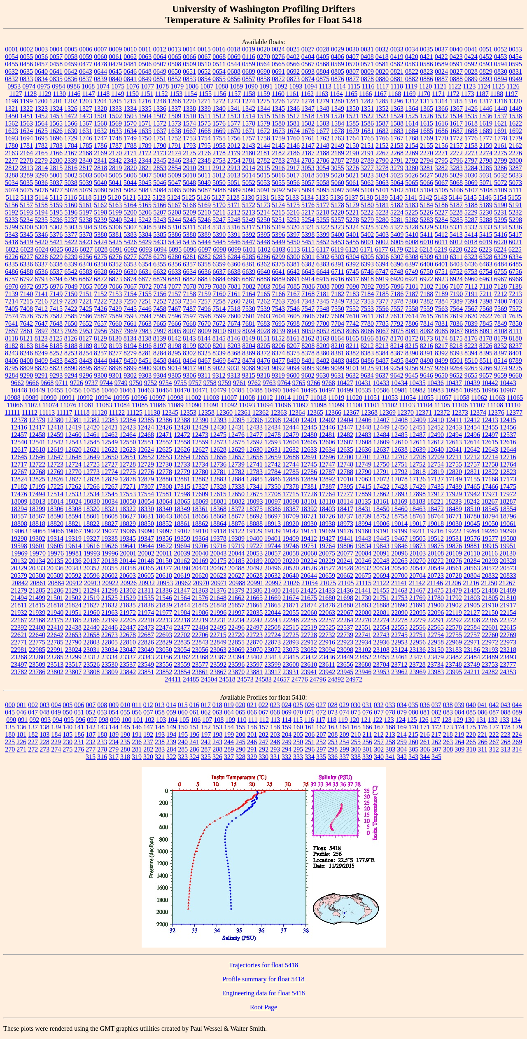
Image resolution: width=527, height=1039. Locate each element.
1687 (456, 130)
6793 (41, 279)
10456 (73, 390)
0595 (515, 64)
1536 (485, 115)
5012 (219, 175)
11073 (32, 405)
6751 (441, 271)
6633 (174, 271)
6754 (485, 271)
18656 (200, 516)
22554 (381, 627)
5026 (411, 175)
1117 (382, 86)
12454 (472, 427)
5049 (204, 182)
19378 (218, 538)
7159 (204, 293)
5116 (70, 197)
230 (67, 741)
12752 (417, 464)
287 (206, 749)
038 (448, 704)
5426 (130, 241)
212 (379, 734)
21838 (146, 605)
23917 (272, 671)
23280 (37, 657)
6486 (11, 271)
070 (298, 712)
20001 (128, 553)
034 (402, 704)
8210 (337, 345)
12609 (381, 442)
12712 (472, 456)
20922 (110, 582)
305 (413, 749)
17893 (399, 493)
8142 (174, 338)
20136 (73, 560)
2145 (278, 145)
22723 (254, 634)
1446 (485, 108)
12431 (236, 427)
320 (148, 756)
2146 (293, 145)
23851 (146, 671)
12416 (19, 427)
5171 (233, 204)
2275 (500, 152)
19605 (55, 545)
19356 (164, 538)
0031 (367, 49)
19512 (435, 538)
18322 (127, 508)
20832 (490, 575)
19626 (109, 545)
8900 (145, 367)
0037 (441, 49)
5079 (86, 190)
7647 (41, 323)
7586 (85, 316)
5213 (248, 212)
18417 (345, 508)
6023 (26, 249)
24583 (263, 679)
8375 (293, 353)
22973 (508, 642)
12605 (309, 442)
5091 (263, 190)
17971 (490, 493)
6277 (130, 256)
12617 (19, 449)
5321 (308, 227)
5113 (26, 197)
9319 (278, 375)
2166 (56, 152)
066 (252, 712)
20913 (92, 582)
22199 (109, 619)
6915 (322, 279)
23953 (381, 671)
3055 (337, 167)
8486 (367, 360)
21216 (471, 582)
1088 (221, 86)
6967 (500, 279)
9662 (17, 382)
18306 (55, 508)
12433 (254, 427)
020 (240, 704)
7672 (219, 323)
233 (102, 741)
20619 (182, 575)
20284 (472, 560)
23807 (73, 671)
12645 (19, 456)
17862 (381, 493)
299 (344, 749)
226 (21, 741)
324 (194, 756)
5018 (308, 175)
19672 (164, 545)
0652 (204, 71)
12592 (254, 442)
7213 (515, 293)
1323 (41, 108)
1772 (456, 138)
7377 (382, 301)
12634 (327, 449)
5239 (100, 219)
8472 (233, 360)
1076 (132, 86)
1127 (15, 93)
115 (298, 719)
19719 (236, 545)
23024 (73, 649)
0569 (337, 64)
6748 (396, 271)
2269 (411, 152)
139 (56, 727)
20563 (472, 568)
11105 (442, 405)
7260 (233, 301)
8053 (338, 330)
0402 (293, 56)
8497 (411, 360)
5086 (189, 190)
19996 (110, 553)
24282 (490, 671)
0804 (322, 71)
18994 (363, 523)
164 (344, 727)
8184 (41, 345)
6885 (233, 279)
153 (217, 727)
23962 (399, 671)
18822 (91, 523)
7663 (145, 323)
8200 (204, 345)
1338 (189, 108)
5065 (411, 182)
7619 (456, 316)
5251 (278, 219)
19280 (489, 531)
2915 (263, 167)
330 (263, 756)
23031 (91, 649)
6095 (175, 249)
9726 (76, 382)
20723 (435, 575)
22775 (37, 642)
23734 (435, 664)
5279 (367, 219)
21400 (272, 590)
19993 (92, 553)
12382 (91, 419)
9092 (278, 367)
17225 (55, 486)
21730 (363, 597)
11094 (265, 405)
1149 (117, 93)
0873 (293, 78)
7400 (500, 301)
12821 (472, 471)
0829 (485, 71)
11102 (389, 405)
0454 (515, 56)
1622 (515, 123)
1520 (337, 115)
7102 (427, 286)
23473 (417, 657)
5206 (145, 212)
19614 (73, 545)
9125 (367, 367)
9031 (233, 367)
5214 (263, 212)
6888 (263, 279)
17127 (435, 479)
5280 (382, 219)
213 (390, 734)
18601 (91, 516)
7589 (115, 316)
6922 (426, 279)
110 (241, 719)
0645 (115, 71)
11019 (336, 397)
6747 (382, 271)
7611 (367, 316)
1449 (515, 108)
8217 (441, 345)
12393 (218, 419)
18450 (381, 508)
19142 (290, 531)
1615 (426, 123)
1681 (367, 130)
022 (263, 704)
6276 (115, 256)
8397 (500, 353)
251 (310, 741)
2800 (515, 160)
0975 (43, 86)
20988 (237, 582)
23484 (472, 657)
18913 (272, 523)
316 (102, 756)
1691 (500, 130)
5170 (219, 204)
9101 (352, 367)
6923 (441, 279)
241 (194, 741)
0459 (70, 64)
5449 (278, 241)
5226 (426, 212)
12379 (37, 419)
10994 (103, 397)
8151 (263, 338)
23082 (309, 649)
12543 (73, 442)
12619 (55, 449)
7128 (500, 286)
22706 (200, 634)
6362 (263, 264)
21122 (381, 582)
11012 (265, 397)
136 (21, 727)
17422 (381, 486)
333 (298, 756)
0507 (159, 64)
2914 (248, 167)
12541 (37, 442)
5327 (396, 227)
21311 (146, 590)
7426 (100, 308)
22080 (363, 612)
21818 (55, 605)
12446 (327, 427)
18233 (453, 501)
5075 (26, 190)
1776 (471, 138)
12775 (127, 471)
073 (333, 712)
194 (171, 734)
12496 (472, 434)
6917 (352, 279)
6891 (293, 279)
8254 (85, 353)
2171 (130, 152)
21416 (290, 590)
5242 (145, 219)
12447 (345, 427)
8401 (515, 353)
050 (67, 712)
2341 (100, 160)
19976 (55, 553)
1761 (308, 138)
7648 (56, 323)
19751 (309, 545)
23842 (127, 671)
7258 (219, 301)
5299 (11, 227)
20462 (218, 568)
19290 (507, 531)
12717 (19, 464)
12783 (254, 471)
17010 (345, 479)
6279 (159, 256)
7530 (248, 308)
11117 (64, 412)
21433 (327, 590)
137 (33, 727)
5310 (174, 227)
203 (275, 734)
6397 (411, 264)
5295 (500, 219)
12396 (254, 419)
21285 (37, 590)
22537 (345, 627)
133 (504, 719)
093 (46, 719)
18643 (164, 516)
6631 (145, 271)
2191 (367, 152)
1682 (382, 130)
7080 (219, 286)
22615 (508, 627)
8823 (56, 367)
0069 (233, 56)
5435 (189, 241)
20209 (272, 560)
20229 (327, 560)
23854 (182, 671)
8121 (26, 338)
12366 (333, 412)
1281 (352, 101)
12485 (399, 434)
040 (471, 704)
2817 (85, 167)
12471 (164, 434)
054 (114, 712)
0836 (70, 78)
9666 (32, 382)
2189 (337, 152)
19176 (345, 531)
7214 (11, 301)
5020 (337, 175)
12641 (453, 449)
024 (286, 704)
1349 (337, 108)
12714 (490, 456)
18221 (435, 501)
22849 (218, 642)
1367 (456, 108)
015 (183, 704)
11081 (86, 405)
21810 (508, 597)
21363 (200, 590)
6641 (278, 271)
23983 (435, 671)
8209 (322, 345)
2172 (145, 152)
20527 (327, 568)
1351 (367, 108)
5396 (278, 234)
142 (91, 727)
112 (263, 719)
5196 (70, 212)
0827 (456, 71)
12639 (417, 449)
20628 (254, 575)
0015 (204, 49)
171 (425, 727)
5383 (130, 234)
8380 (322, 353)
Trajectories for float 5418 (263, 965)
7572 (515, 308)
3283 (456, 167)
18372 (236, 508)
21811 (19, 605)
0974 (28, 86)
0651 (189, 71)
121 (366, 719)
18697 (272, 516)
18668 (218, 516)
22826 (146, 642)
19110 (200, 531)
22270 (363, 619)
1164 (336, 93)
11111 (12, 412)
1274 (248, 101)
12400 (290, 419)
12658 (254, 456)
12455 (490, 427)
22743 (381, 634)
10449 (37, 390)
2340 (85, 160)
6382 (308, 264)
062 (206, 712)
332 (286, 756)
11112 (29, 412)
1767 (396, 138)
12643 (490, 449)
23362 (182, 657)
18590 (55, 516)
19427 (327, 538)
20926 (128, 582)
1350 (352, 108)
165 (356, 727)
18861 (182, 523)
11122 (117, 412)
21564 (182, 597)
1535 (471, 115)
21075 (327, 582)
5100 (367, 190)
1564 (41, 123)
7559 (426, 308)
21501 (55, 597)
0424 (471, 56)
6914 (308, 279)
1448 (500, 108)
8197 (159, 345)
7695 (278, 323)
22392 (19, 627)
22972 (490, 642)
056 (137, 712)
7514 (219, 308)
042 (494, 704)
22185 (73, 619)
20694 (381, 575)
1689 (485, 130)
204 (286, 734)
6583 (85, 271)
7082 (249, 286)
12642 (472, 449)
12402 (327, 419)
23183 (453, 649)
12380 (55, 419)
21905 (472, 605)
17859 (363, 493)
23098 (345, 649)
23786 (37, 671)
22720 (236, 634)
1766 (382, 138)
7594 (145, 316)
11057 (443, 397)
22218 (182, 619)
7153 (115, 293)
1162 (307, 93)
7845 (485, 323)
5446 (233, 241)
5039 (85, 182)
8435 (70, 360)
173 (448, 727)
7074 (160, 286)
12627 (200, 449)
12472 (182, 434)
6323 (471, 256)
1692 (515, 130)
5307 (130, 227)
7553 (367, 308)
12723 (55, 464)
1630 (70, 130)
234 (114, 741)
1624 (26, 130)
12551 (146, 442)
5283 (426, 219)
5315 (219, 227)
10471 (200, 390)
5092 (278, 190)
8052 (323, 330)
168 (390, 727)
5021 (352, 175)
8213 (382, 345)
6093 (145, 249)
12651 (127, 456)
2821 (145, 167)
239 (171, 741)
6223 (485, 249)
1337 (174, 108)
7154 (130, 293)
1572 (159, 123)
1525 (411, 115)
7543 (278, 308)
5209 (189, 212)
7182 (337, 293)
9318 (263, 375)
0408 (367, 56)
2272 (456, 152)
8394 (471, 353)
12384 (127, 419)
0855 (219, 78)
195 (183, 734)
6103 (278, 249)
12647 (55, 456)
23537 (127, 664)
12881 (182, 479)
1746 (85, 138)
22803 (91, 642)
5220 (337, 212)
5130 (247, 197)
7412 (41, 308)
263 (448, 741)
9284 (11, 375)
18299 (37, 508)
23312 (91, 657)
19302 (37, 538)
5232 (515, 212)
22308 (472, 619)
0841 (130, 78)
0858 (263, 78)
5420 (41, 241)
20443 (200, 568)
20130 (507, 553)
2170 (115, 152)
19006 (381, 523)
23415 (290, 657)
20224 (309, 560)
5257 (337, 219)
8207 (293, 345)
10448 (19, 390)
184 (56, 734)
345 (436, 756)
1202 (70, 101)
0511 (218, 64)
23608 (290, 664)
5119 (99, 197)
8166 (367, 338)
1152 (161, 93)
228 (44, 741)
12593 (272, 442)
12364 (297, 412)
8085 (441, 330)
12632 (290, 449)
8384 (382, 353)
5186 (441, 204)
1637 (159, 130)
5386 (174, 234)
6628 (100, 271)
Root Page (263, 1007)
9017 (189, 367)
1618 (471, 123)
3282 (441, 167)
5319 (278, 227)
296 (310, 749)
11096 (283, 405)
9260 (441, 367)
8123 (41, 338)
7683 (263, 323)
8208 (308, 345)
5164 (130, 204)
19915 (490, 545)
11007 (229, 397)
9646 (426, 375)
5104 (427, 190)
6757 (11, 279)
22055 (290, 612)
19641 (127, 545)
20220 (290, 560)
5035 (26, 182)
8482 (322, 360)
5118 (85, 197)
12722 (37, 464)
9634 (367, 375)
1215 (129, 101)
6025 (56, 249)
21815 (37, 605)
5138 (366, 197)
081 (425, 712)
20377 (164, 568)
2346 (174, 160)
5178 (337, 204)
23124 (399, 649)
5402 (367, 234)
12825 (37, 479)
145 (125, 727)
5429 (145, 241)
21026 (291, 582)
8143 (189, 338)
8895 (85, 367)
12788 (345, 471)
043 (506, 704)
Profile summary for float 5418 (263, 979)
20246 (363, 560)
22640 (37, 634)
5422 (70, 241)
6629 (115, 271)
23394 (236, 657)
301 (367, 749)
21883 (363, 605)
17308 (164, 486)
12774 (109, 471)
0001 (11, 49)
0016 (219, 49)
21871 (290, 605)
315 (91, 756)
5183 (411, 204)
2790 (382, 160)
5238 (85, 219)
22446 (109, 627)
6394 (382, 264)
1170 (423, 93)
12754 (435, 464)
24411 (173, 679)
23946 (363, 671)
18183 (417, 501)
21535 (146, 597)
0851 (159, 78)
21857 (236, 605)
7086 (308, 286)
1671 (248, 130)
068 (275, 712)
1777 (485, 138)
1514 (248, 115)
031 (367, 704)
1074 (103, 86)
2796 (456, 160)
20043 (218, 553)
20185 (236, 560)
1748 (115, 138)
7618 (441, 316)
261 (425, 741)
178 (506, 727)
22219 (200, 619)
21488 (490, 590)
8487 (382, 360)
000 (10, 704)
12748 (345, 464)
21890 (399, 605)
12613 (453, 442)
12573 (218, 442)
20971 (219, 582)
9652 (456, 375)
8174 (441, 338)
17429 (417, 486)
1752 (174, 138)
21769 (417, 597)
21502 (73, 597)
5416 (500, 234)
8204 (248, 345)
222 (494, 734)
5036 (41, 182)
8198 (174, 345)
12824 (19, 479)
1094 (310, 86)
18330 (146, 508)
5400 (337, 234)
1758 (263, 138)
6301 (308, 256)
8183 (26, 345)
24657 (281, 679)
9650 (441, 375)
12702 (381, 456)
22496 (236, 627)
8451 (145, 360)
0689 (248, 71)
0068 (219, 56)
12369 (387, 412)
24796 (318, 679)
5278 (352, 219)
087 (494, 712)
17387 (327, 486)
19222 (453, 531)
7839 (471, 323)
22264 (345, 619)
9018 (204, 367)
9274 (500, 367)
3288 (11, 175)
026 (310, 704)
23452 (363, 657)
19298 (19, 538)
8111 (515, 330)
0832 (11, 78)
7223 (115, 301)
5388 (189, 234)
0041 (471, 49)
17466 (490, 486)
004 (56, 704)
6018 (471, 241)
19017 (417, 523)
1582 (308, 123)
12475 (218, 434)
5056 (293, 182)
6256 (85, 256)
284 (171, 749)
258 (390, 741)
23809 (109, 671)
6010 (426, 241)
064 (229, 712)
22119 (453, 612)
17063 (363, 479)
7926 (71, 330)
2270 (426, 152)
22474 (164, 627)
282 (148, 749)
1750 (145, 138)
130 (470, 719)
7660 (115, 323)
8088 (471, 330)
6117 (322, 249)
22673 (109, 634)
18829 (127, 523)
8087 (456, 330)
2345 (159, 160)
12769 (55, 471)
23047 (127, 649)
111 (253, 719)
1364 (411, 108)
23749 (472, 664)
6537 (56, 271)
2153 (396, 145)
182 (33, 734)
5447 (248, 241)
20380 (182, 568)
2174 (174, 152)
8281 (145, 353)
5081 (115, 190)
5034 (11, 182)
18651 (182, 516)
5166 (159, 204)
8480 (293, 360)
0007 (100, 49)
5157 (26, 204)
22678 (127, 634)
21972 (127, 612)
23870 (236, 671)
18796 (508, 516)
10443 (508, 382)
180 (10, 734)
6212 (411, 249)
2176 (204, 152)
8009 (204, 330)
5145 (470, 197)
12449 (381, 427)
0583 (411, 64)
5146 (485, 197)
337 (344, 756)
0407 (352, 56)
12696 (327, 456)
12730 (164, 464)
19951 (508, 545)
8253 (70, 353)
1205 (114, 101)
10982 (417, 390)
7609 (337, 316)
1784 (70, 145)
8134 (130, 338)
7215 (26, 301)
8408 (26, 360)
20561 (453, 568)
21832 (109, 605)
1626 (56, 130)
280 (125, 749)
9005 (159, 367)
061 (194, 712)
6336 (26, 264)
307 (436, 749)
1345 (278, 108)
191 (137, 734)
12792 (399, 471)
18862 (200, 523)
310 (471, 749)
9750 (135, 382)
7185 (382, 293)
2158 (471, 145)
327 (229, 756)
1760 (293, 138)
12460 (73, 434)
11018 (318, 397)
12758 (490, 464)
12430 (218, 427)
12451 (417, 427)
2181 (263, 152)
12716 (508, 456)
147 (148, 727)
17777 (345, 493)
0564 (263, 64)
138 (44, 727)
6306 (382, 256)
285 (183, 749)
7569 (500, 308)
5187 (456, 204)
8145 (219, 338)
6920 (396, 279)
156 (252, 727)
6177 (381, 249)
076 (367, 712)
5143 (440, 197)
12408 (399, 419)
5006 (130, 175)
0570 (352, 64)
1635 (145, 130)
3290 (41, 175)
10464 (164, 390)
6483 (485, 264)
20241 (345, 560)
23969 (417, 671)
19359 (182, 538)
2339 (70, 160)
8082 (427, 330)
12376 (496, 412)
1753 (189, 138)
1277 (292, 101)
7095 (382, 286)
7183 (352, 293)
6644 (322, 271)
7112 (471, 286)
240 (183, 741)
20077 (345, 553)
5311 (189, 227)
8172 (411, 338)
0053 (515, 49)
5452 (322, 241)
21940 (55, 612)
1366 (441, 108)
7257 (204, 301)
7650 (70, 323)
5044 (130, 182)
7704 (337, 323)
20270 (417, 560)
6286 (263, 256)
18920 (290, 523)
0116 (248, 56)
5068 (456, 182)
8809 (26, 367)
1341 (233, 108)
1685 (426, 130)
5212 (233, 212)
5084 (160, 190)
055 (125, 712)
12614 (472, 442)
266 (482, 741)
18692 (254, 516)
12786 (309, 471)
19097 (164, 531)
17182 (19, 486)
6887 (248, 279)
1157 (234, 93)
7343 (308, 301)
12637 (381, 449)
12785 (290, 471)
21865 (272, 605)
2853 (159, 167)
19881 (472, 545)
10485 (236, 390)
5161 (85, 204)
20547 (417, 568)
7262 (263, 301)
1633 (115, 130)
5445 (219, 241)
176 (482, 727)
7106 (441, 286)
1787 (115, 145)
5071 (485, 182)
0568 (322, 64)
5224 (396, 212)
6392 (352, 264)
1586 (367, 123)
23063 (218, 649)
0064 (159, 56)
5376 (56, 234)
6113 (293, 249)
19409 (290, 538)
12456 (508, 427)
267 (494, 741)
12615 (490, 442)
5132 (277, 197)
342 (402, 756)
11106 (460, 405)
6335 (11, 264)
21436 (345, 590)
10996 (139, 397)
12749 (363, 464)
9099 (337, 367)
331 (275, 756)
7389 (456, 301)
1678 (337, 130)
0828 (471, 71)
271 (21, 749)
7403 (515, 301)
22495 (218, 627)
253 (333, 741)
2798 (485, 160)
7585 (70, 316)
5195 (56, 212)
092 (34, 719)
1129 (44, 93)
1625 (41, 130)
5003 (85, 175)
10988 (12, 397)
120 (354, 719)
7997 (160, 330)
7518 (233, 308)
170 (413, 727)
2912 (219, 167)
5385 (159, 234)
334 (310, 756)
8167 (382, 338)
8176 (471, 338)
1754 (204, 138)
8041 (293, 330)
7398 (485, 301)
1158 (249, 93)
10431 (363, 382)
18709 (290, 516)
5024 (382, 175)
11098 (318, 405)
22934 (363, 642)
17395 (345, 486)
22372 (508, 619)
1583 (322, 123)
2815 (56, 167)
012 (148, 704)
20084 (363, 553)
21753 (399, 597)
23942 (327, 671)
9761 (239, 382)
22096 (435, 612)
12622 (109, 449)
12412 (472, 419)
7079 (204, 286)
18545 (490, 508)
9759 (224, 382)
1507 (159, 115)
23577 (200, 664)
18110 (327, 501)
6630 (130, 271)
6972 (26, 286)
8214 (396, 345)
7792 (396, 323)
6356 (174, 264)
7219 (56, 301)
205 (298, 734)
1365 (426, 108)
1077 (147, 86)
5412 (441, 234)
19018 (435, 523)
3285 (485, 167)
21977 (164, 612)
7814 (426, 323)
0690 (263, 71)
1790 (159, 145)
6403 (456, 264)
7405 (11, 308)
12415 (508, 419)
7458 (159, 308)
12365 (315, 412)
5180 (367, 204)
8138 (145, 338)
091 (23, 719)
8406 (11, 360)
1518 (308, 115)
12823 (508, 471)
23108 (381, 649)
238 (160, 741)
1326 (70, 108)
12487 (417, 434)
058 (160, 712)
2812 (11, 167)
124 (401, 719)
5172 (248, 204)
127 (435, 719)
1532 (441, 115)
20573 (508, 568)
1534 (456, 115)
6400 (426, 264)
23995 (453, 671)
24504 (209, 679)
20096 (399, 553)
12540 (19, 442)
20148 (146, 560)
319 (137, 756)
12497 (490, 434)
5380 (100, 234)
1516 (278, 115)
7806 (411, 323)
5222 (367, 212)
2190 (352, 152)
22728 (309, 634)
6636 (204, 271)
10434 (399, 382)
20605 (146, 575)
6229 (56, 256)
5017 (293, 175)
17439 (453, 486)
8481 (308, 360)
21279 (19, 590)
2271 (441, 152)
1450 (11, 115)
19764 (327, 545)
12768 (37, 471)
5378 (85, 234)
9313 (233, 375)
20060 (309, 553)
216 (425, 734)
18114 (345, 501)
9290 (26, 375)
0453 (500, 56)
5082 (130, 190)
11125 (134, 412)
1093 (295, 86)
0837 (85, 78)
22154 (508, 612)
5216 (293, 212)
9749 (121, 382)
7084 (278, 286)
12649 (91, 456)
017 (206, 704)
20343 (73, 568)
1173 (467, 93)
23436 (327, 657)
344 (425, 756)
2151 (367, 145)
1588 (396, 123)
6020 (500, 241)
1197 (511, 93)
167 (379, 727)
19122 (236, 531)
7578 (41, 316)
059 (171, 712)
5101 (382, 190)
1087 (206, 86)
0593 (485, 64)
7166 (278, 293)
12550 (127, 442)
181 (21, 734)
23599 (272, 664)
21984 (182, 612)
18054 (146, 501)
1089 (236, 86)
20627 (236, 575)
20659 (327, 575)
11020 (354, 397)
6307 (396, 256)
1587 (382, 123)
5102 (397, 190)
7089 (338, 286)
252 (321, 741)
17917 (435, 493)
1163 (321, 93)
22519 (309, 627)
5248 (233, 219)
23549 (146, 664)
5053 (263, 182)
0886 (426, 78)
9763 (269, 382)
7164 (248, 293)
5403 (382, 234)
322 (171, 756)
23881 (254, 671)
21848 (218, 605)
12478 (272, 434)
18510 (472, 508)
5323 (337, 227)
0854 (204, 78)
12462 (109, 434)
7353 (367, 301)
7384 (441, 301)
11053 (390, 397)
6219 (441, 249)
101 (138, 719)
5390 (219, 234)
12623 (127, 449)
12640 (435, 449)
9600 (293, 375)
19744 (272, 545)
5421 (56, 241)
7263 (278, 301)
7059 (100, 286)
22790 (73, 642)
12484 (381, 434)
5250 (263, 219)
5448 (263, 241)
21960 (91, 612)
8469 (219, 360)
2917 (293, 167)
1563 (26, 123)
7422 (70, 308)
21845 (200, 605)
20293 (490, 560)
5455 (352, 241)
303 (390, 749)
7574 (11, 316)
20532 (363, 568)
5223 (382, 212)
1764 (352, 138)
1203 (85, 101)
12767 (19, 471)
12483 (363, 434)
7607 (322, 316)
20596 (91, 575)
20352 (91, 568)
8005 (175, 330)
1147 (88, 93)
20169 (200, 560)
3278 (382, 167)
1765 (367, 138)
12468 (146, 434)
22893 (290, 642)
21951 (73, 612)
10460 (109, 390)
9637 (382, 375)
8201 (219, 345)
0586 (426, 64)
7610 (352, 316)
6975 (41, 286)
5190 (500, 204)
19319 (73, 538)
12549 (109, 442)
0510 (204, 64)
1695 (41, 138)
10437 (453, 382)
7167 (293, 293)
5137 (351, 197)
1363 (396, 108)
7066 (115, 286)
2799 (500, 160)
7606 (308, 316)
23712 (399, 664)
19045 (472, 523)
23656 (345, 664)
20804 (472, 575)
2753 (219, 160)
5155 (514, 197)
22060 (309, 612)
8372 (263, 353)
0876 (337, 78)
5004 (100, 175)
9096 (322, 367)
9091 (263, 367)
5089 (234, 190)
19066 (55, 531)
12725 (91, 464)
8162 (308, 338)
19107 (182, 531)
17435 (435, 486)
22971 (472, 642)
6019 (485, 241)
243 (217, 741)
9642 (396, 375)
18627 (127, 516)
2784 (293, 160)
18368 (218, 508)
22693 (164, 634)
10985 (472, 390)
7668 (189, 323)
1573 (174, 123)
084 (459, 712)
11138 (152, 412)
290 (240, 749)
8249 (41, 353)
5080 (100, 190)
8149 (248, 338)
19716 (218, 545)
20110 (472, 553)
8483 (337, 360)
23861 (200, 671)
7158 (189, 293)
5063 (382, 182)
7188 (426, 293)
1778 (500, 138)
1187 (482, 93)
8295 (174, 353)
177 (494, 727)
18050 (128, 501)
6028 (100, 249)
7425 (85, 308)
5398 (308, 234)
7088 (323, 286)
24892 (336, 679)
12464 (127, 434)
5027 (426, 175)
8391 (426, 353)
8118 (11, 338)
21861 (254, 605)
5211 (218, 212)
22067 (345, 612)
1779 (515, 138)
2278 (26, 160)
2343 (130, 160)
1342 (248, 108)
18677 (236, 516)
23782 (19, 671)
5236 (56, 219)
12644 (508, 449)
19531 (453, 538)
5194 (41, 212)
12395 (236, 419)
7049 (71, 286)
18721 (309, 516)
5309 (159, 227)
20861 (38, 582)
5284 (441, 219)
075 (356, 712)
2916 (278, 167)
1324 (56, 108)
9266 (485, 367)
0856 (233, 78)
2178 (219, 152)
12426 (164, 427)
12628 (218, 449)
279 (114, 749)
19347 (146, 538)
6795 (70, 279)
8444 (100, 360)
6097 (204, 249)
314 (517, 749)
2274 (485, 152)
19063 (19, 531)
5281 (396, 219)
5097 (338, 190)
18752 (381, 516)
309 (459, 749)
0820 (382, 71)
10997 (157, 397)
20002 (146, 553)
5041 (115, 182)
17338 (236, 486)
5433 (159, 241)
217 (436, 734)
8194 (130, 345)
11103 (407, 405)
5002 (70, 175)
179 (517, 727)
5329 (426, 227)
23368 (200, 657)
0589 (441, 64)
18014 (55, 501)
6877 (145, 279)
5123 (159, 197)
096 (80, 719)
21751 (381, 597)
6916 (337, 279)
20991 (255, 582)
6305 (367, 256)
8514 (500, 360)
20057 (272, 553)
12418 (55, 427)
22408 (37, 627)
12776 (146, 471)
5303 (70, 227)
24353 (508, 671)
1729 (70, 138)
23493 (508, 657)
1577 (233, 123)
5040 (100, 182)
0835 (56, 78)
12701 (363, 456)
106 (196, 719)
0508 (174, 64)
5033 (515, 175)
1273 (233, 101)
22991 (55, 649)
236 (137, 741)
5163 (115, 204)
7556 (382, 308)
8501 (456, 360)
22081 (381, 612)
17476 (19, 493)
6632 (159, 271)
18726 (327, 516)
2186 (293, 152)
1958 (219, 145)
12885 (254, 479)
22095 (417, 612)
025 (298, 704)
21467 (417, 590)
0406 (337, 56)
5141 (410, 197)
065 (240, 712)
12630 (254, 449)
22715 (218, 634)
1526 (426, 115)
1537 (500, 115)
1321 (11, 108)
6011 (441, 241)
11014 (283, 397)
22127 (472, 612)
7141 (41, 293)
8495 (396, 360)
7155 (145, 293)
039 (459, 704)
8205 (263, 345)
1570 (130, 123)
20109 (453, 553)
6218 (426, 249)
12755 (453, 464)
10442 (490, 382)
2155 (426, 145)
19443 (363, 538)
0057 (56, 56)
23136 (417, 649)
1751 (159, 138)
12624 (146, 449)
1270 (189, 101)
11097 (300, 405)
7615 (426, 316)
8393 (456, 353)
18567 (37, 516)
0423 (456, 56)
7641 (11, 323)
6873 (115, 279)
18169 (399, 501)
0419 (396, 56)
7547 (308, 308)
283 (160, 749)
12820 (453, 471)
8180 (515, 338)
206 (310, 734)
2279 (41, 160)
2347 (189, 160)
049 (56, 712)
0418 (382, 56)
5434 (174, 241)
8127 (85, 338)
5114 (41, 197)
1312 (411, 101)
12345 (170, 412)
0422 (441, 56)
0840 (115, 78)
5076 (41, 190)
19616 (91, 545)
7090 (352, 286)
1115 (353, 86)
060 (183, 712)
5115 (55, 197)
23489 (490, 657)
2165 (41, 152)
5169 (204, 204)
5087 (204, 190)
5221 (352, 212)
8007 (189, 330)
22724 (272, 634)
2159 (485, 145)
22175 (55, 619)
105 (184, 719)
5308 (145, 227)
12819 (435, 471)
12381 (73, 419)
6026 (71, 249)
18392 (309, 508)
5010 (189, 175)
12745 (309, 464)
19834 (363, 545)
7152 (100, 293)
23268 (19, 657)
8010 (219, 330)
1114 (339, 86)
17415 (363, 486)
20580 (37, 575)
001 (21, 704)
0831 (515, 71)
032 (379, 704)
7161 (233, 293)
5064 (396, 182)
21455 (381, 590)
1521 (352, 115)
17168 (490, 479)
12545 (91, 442)
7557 (396, 308)
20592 (73, 575)
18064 (164, 501)
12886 (272, 479)
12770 (73, 471)
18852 (164, 523)
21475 (435, 590)
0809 (367, 71)
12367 (351, 412)
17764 (327, 493)
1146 (74, 93)
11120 (99, 412)
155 (240, 727)
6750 (426, 271)
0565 (278, 64)
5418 (11, 241)
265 (471, 741)
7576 (26, 316)
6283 (219, 256)
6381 (293, 264)
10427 (345, 382)
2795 (441, 160)
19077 (110, 531)
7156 (159, 293)
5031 (485, 175)
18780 (472, 516)
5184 (426, 204)
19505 (417, 538)
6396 (396, 264)
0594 (500, 64)
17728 (309, 493)
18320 (91, 508)
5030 (471, 175)
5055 (278, 182)
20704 (417, 575)
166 (367, 727)
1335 (145, 108)
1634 (130, 130)
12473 (200, 434)
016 (194, 704)
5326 (382, 227)
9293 (56, 375)
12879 (146, 479)
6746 (367, 271)
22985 (37, 649)
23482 (453, 657)
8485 (352, 360)
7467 (174, 308)
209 (344, 734)
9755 (180, 382)
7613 (396, 316)
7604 (278, 316)
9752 (150, 382)
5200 (130, 212)
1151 (146, 93)
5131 (262, 197)
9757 (195, 382)
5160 (70, 204)
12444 (290, 427)
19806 (345, 545)
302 (379, 749)
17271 (127, 486)
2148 (322, 145)
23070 (254, 649)
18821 (73, 523)
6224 (500, 249)
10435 (417, 382)
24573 (245, 679)
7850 (515, 323)
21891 (417, 605)
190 (125, 734)
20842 (20, 582)
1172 (453, 93)
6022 (12, 249)
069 (286, 712)
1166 (365, 93)
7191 (471, 293)
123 (389, 719)
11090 (193, 405)
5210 (204, 212)
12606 (327, 442)
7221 (85, 301)
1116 (368, 86)
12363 (278, 412)
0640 (41, 71)
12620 (73, 449)
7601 (248, 316)
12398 (272, 419)
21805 (490, 597)
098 (103, 719)
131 (481, 719)
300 (356, 749)
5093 (293, 190)
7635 (515, 316)
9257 (426, 367)
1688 (471, 130)
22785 (55, 642)
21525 (109, 597)
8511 (485, 360)
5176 (308, 204)
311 (482, 749)
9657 (485, 375)
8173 (426, 338)
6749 (411, 271)
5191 (515, 204)
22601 (490, 627)
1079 (177, 86)
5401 (352, 234)
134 (516, 719)
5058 (322, 182)
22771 (19, 642)
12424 (146, 427)
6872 (100, 279)
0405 (322, 56)
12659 (272, 456)
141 (79, 727)
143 (102, 727)
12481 (327, 434)
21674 (290, 597)
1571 (145, 123)
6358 (204, 264)
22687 (146, 634)
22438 (73, 627)
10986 (490, 390)
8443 (85, 360)
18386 (272, 508)
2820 (130, 167)
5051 (233, 182)
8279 (130, 353)
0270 (263, 56)
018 (217, 704)
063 (217, 712)
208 (333, 734)
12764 (508, 464)
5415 (485, 234)
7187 (411, 293)
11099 (336, 405)
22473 (146, 627)
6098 (219, 249)
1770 (441, 138)
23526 (91, 664)
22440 (91, 627)
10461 (127, 390)
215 (413, 734)
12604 (290, 442)
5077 (56, 190)
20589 (55, 575)
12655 (200, 456)
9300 (100, 375)
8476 (263, 360)
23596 (236, 664)
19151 (309, 531)
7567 (471, 308)
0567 (308, 64)
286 (194, 749)
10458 (91, 390)
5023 (367, 175)
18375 (254, 508)
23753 (490, 664)
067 (263, 712)
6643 (308, 271)
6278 (145, 256)
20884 (56, 582)
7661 (130, 323)
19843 (381, 545)
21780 (435, 597)
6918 (367, 279)
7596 (174, 316)
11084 (122, 405)
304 (402, 749)
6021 (515, 241)
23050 (164, 649)
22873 (272, 642)
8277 (115, 353)
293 (275, 749)
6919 (382, 279)
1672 (263, 130)
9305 (174, 375)
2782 (263, 160)
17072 (381, 479)
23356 (164, 657)
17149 (453, 479)
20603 (127, 575)
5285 (456, 219)
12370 (405, 412)
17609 (200, 493)
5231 (500, 212)
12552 (164, 442)
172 (436, 727)
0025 (293, 49)
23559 (182, 664)
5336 (515, 227)
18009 (19, 501)
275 (67, 749)
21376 (218, 590)
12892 (327, 479)
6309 (426, 256)
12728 (127, 464)
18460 (399, 508)
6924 (456, 279)
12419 (73, 427)
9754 (165, 382)
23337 (127, 657)
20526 (309, 568)
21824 (73, 605)
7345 (322, 301)
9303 (145, 375)
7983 (145, 330)
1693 (11, 138)
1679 (352, 130)
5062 (367, 182)
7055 (86, 286)
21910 (490, 605)
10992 (85, 397)
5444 (204, 241)
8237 (515, 345)
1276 (277, 101)
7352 (352, 301)
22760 (490, 634)
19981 (73, 553)
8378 (308, 353)
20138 (109, 560)
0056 (41, 56)
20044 (236, 553)
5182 (396, 204)
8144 (204, 338)
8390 (411, 353)
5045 (145, 182)
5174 (278, 204)
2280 (56, 160)
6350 (100, 264)
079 (402, 712)
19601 (37, 545)
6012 (456, 241)
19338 (109, 538)
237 (148, 741)
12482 (345, 434)
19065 (37, 531)
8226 (485, 345)
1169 (409, 93)
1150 (132, 93)
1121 (440, 86)
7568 (485, 308)
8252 (56, 353)
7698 (293, 323)
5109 (501, 190)
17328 (218, 486)
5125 (188, 197)
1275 (263, 101)
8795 (11, 367)
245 (240, 741)
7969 (130, 330)
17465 (472, 486)
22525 (327, 627)
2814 (41, 167)
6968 (515, 279)
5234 (26, 219)
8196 (145, 345)
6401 (441, 264)
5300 (26, 227)
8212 (367, 345)
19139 (272, 531)
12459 (55, 434)
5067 (441, 182)
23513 (55, 664)
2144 (263, 145)
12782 (236, 471)
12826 (55, 479)
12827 (73, 479)
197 (206, 734)
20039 (182, 553)
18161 (381, 501)
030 (356, 704)
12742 (272, 464)
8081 (412, 330)
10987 (508, 390)
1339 (204, 108)
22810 (127, 642)
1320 (515, 101)
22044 (272, 612)
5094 (308, 190)
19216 (435, 531)
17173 (508, 479)
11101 (372, 405)
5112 (12, 197)
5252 (293, 219)
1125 (498, 86)
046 (21, 712)
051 (79, 712)
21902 (453, 605)
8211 (352, 345)
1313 (426, 101)
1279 (322, 101)
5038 (70, 182)
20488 (236, 568)
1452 (41, 115)
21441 (363, 590)
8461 (174, 360)
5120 (114, 197)
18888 (254, 523)
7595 (159, 316)
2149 (337, 145)
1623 (11, 130)
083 (448, 712)
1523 (382, 115)
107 (207, 719)
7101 (412, 286)
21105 (346, 582)
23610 (309, 664)
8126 (70, 338)
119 (342, 719)
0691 (278, 71)
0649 (159, 71)
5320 (293, 227)
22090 (399, 612)
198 (217, 734)
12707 (399, 456)
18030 (92, 501)
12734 (200, 464)
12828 (91, 479)
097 (92, 719)
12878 (127, 479)
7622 (485, 316)
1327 (85, 108)
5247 (219, 219)
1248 (159, 101)
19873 (417, 545)
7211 (485, 293)
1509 (174, 115)
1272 (218, 101)
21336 (164, 590)
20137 (91, 560)
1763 (337, 138)
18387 (290, 508)
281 (137, 749)
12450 (399, 427)
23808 (91, 671)
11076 (68, 405)
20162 (182, 560)
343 (413, 756)
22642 (55, 634)
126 (424, 719)
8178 (485, 338)
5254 (308, 219)
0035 (426, 49)
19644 (146, 545)
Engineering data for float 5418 (263, 993)
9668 (47, 382)
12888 (290, 479)
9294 (70, 375)
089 (517, 712)
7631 (500, 316)
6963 (485, 279)
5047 (174, 182)
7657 (100, 323)
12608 (363, 442)
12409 (417, 419)
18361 (200, 508)
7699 (308, 323)
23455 (381, 657)
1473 (85, 115)
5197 (85, 212)
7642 (26, 323)
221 (482, 734)
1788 (130, 145)
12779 (182, 471)
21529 (127, 597)
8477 (278, 360)
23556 (164, 664)
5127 (218, 197)
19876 (453, 545)
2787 (337, 160)
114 (286, 719)
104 (172, 719)
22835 (182, 642)
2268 (396, 152)
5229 (471, 212)
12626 (182, 449)
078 (390, 712)
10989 (30, 397)
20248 (381, 560)
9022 (219, 367)
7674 (233, 323)
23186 (472, 649)
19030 (453, 523)
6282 (204, 256)
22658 (91, 634)
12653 (164, 456)
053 (102, 712)
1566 (70, 123)
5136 (336, 197)
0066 (189, 56)
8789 (515, 360)
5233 (11, 219)
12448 (363, 427)
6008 (411, 241)
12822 (490, 471)
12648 (73, 456)
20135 (55, 560)
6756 (515, 271)
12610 (399, 442)
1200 (40, 101)
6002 (382, 241)
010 (125, 704)
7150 (70, 293)
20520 (290, 568)
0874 (308, 78)
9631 (337, 375)
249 (286, 741)
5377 (70, 234)
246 (252, 741)
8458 (159, 360)
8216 (426, 345)
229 (56, 741)
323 (183, 756)
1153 (176, 93)
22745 (399, 634)
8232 (500, 345)
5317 (248, 227)
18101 (309, 501)
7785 (382, 323)
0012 (159, 49)
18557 (19, 516)
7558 (411, 308)
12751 (399, 464)
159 (286, 727)
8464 (189, 360)
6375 (278, 264)
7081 (234, 286)
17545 (109, 493)
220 (471, 734)
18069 (200, 501)
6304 (352, 256)
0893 (485, 78)
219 (459, 734)
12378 (19, 419)
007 (91, 704)
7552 (352, 308)
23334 (109, 657)
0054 (11, 56)
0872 (278, 78)
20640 (290, 575)
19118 (218, 531)
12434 (272, 427)
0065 (174, 56)
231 (79, 741)
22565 (435, 627)
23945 (345, 671)
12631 (272, 449)
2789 (367, 160)
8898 (115, 367)
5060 (337, 182)
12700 (345, 456)
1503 (130, 115)
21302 (127, 590)
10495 (309, 390)
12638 (399, 449)
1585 (352, 123)
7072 (145, 286)
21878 (327, 605)
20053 (254, 553)
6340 (85, 264)
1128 (30, 93)
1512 (219, 115)
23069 (236, 649)
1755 (219, 138)
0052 (500, 49)
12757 (472, 464)
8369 (248, 353)
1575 (204, 123)
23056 (200, 649)
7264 (293, 301)
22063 (327, 612)
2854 (174, 167)
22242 (254, 619)
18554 (508, 508)
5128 (233, 197)
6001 (367, 241)
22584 (472, 627)
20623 (218, 575)
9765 (298, 382)
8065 (352, 330)
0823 (426, 71)
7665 (159, 323)
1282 (366, 101)
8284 (159, 353)
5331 (456, 227)
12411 (453, 419)
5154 (499, 197)
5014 (248, 175)
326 (217, 756)
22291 (435, 619)
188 (102, 734)
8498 (426, 360)
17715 (290, 493)
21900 (435, 605)
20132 (19, 560)
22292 (453, 619)
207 (321, 734)
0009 (115, 49)
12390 (200, 419)
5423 (85, 241)
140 (67, 727)
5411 (426, 234)
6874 (130, 279)
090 (11, 719)
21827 (91, 605)
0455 (11, 64)
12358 (206, 412)
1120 (425, 86)
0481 (130, 64)
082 (436, 712)
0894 (500, 78)
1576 (219, 123)
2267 (382, 152)
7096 (397, 286)
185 (67, 734)
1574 (189, 123)
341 (390, 756)
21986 (200, 612)
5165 (145, 204)
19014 (399, 523)
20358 (127, 568)
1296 (396, 101)
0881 (396, 78)
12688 (290, 456)
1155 (205, 93)
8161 (293, 338)
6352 (115, 264)
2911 (204, 167)
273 (44, 749)
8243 (11, 353)
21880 (345, 605)
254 (344, 741)
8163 (322, 338)
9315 (248, 375)
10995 (121, 397)
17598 (182, 493)
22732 (327, 634)
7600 (233, 316)
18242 (471, 501)
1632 (100, 130)
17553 (127, 493)
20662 (345, 575)
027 (321, 704)
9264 (456, 367)
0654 (219, 71)
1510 (189, 115)
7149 (56, 293)
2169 (100, 152)
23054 (182, 649)
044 (517, 704)
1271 (203, 101)
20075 (327, 553)
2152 (382, 145)
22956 (417, 642)
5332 (471, 227)
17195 (37, 486)
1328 (100, 108)
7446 (145, 308)
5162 (100, 204)
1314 (441, 101)
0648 (145, 71)
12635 (345, 449)
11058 (461, 397)
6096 (189, 249)
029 (344, 704)
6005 (396, 241)
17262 (73, 486)
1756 (233, 138)
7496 (204, 308)
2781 (248, 160)
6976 (56, 286)
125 (412, 719)
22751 (417, 634)
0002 (26, 49)
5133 (292, 197)
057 (148, 712)
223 (506, 734)
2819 (115, 167)
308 (448, 749)
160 (298, 727)
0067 (204, 56)
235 (125, 741)
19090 (146, 531)
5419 (26, 241)
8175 (456, 338)
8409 (41, 360)
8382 (352, 353)
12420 (91, 427)
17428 (399, 486)
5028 (441, 175)
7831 (441, 323)
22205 (127, 619)
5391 (233, 234)
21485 (472, 590)
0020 (263, 49)
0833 (26, 78)
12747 (327, 464)
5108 (486, 190)
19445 (381, 538)
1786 (100, 145)
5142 (425, 197)
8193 (115, 345)
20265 (399, 560)
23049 (146, 649)
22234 (236, 619)
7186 (396, 293)
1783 (56, 145)
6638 (233, 271)
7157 (174, 293)
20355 (109, 568)
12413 (490, 419)
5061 (352, 182)
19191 (381, 531)
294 (286, 749)
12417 (37, 427)
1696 (56, 138)
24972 (354, 679)
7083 (263, 286)
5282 (411, 219)
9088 (248, 367)
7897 (41, 330)
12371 (423, 412)
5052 (248, 182)
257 (379, 741)
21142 (417, 582)
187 (91, 734)
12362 (260, 412)
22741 (363, 634)
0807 (352, 71)
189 (114, 734)
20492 (254, 568)
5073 (515, 182)
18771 (453, 516)
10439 (472, 382)
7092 (367, 286)
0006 (85, 49)
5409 (396, 234)
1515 (263, 115)
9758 (210, 382)
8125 (56, 338)
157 (263, 727)
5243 (159, 219)
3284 (471, 167)
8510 (471, 360)
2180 (248, 152)
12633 (309, 449)
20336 (55, 568)
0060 (100, 56)
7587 (100, 316)
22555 (399, 627)
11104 (425, 405)
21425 (309, 590)
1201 (55, 101)
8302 (189, 353)
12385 (146, 419)
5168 (189, 204)
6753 (471, 271)
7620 (471, 316)
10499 (345, 390)
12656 (218, 456)
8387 (396, 353)
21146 (435, 582)
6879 (159, 279)
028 (333, 704)
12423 (127, 427)
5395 (263, 234)
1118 (396, 86)
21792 (453, 597)
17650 (236, 493)
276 (79, 749)
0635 (26, 71)
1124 (484, 86)
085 (471, 712)
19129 (254, 531)
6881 (174, 279)
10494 (290, 390)
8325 (204, 353)
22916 (327, 642)
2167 (70, 152)
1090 (251, 86)
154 (229, 727)
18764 (435, 516)
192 (148, 734)
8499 (441, 360)
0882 (411, 78)
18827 (109, 523)
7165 (263, 293)
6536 (41, 271)
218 (448, 734)
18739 (363, 516)
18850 (146, 523)
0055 (26, 56)
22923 (345, 642)
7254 (189, 301)
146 (137, 727)
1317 (485, 101)
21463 (399, 590)
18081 (218, 501)
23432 (309, 657)
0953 (14, 86)
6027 (86, 249)
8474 (248, 360)
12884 (236, 479)
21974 (146, 612)
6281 (189, 256)
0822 (411, 71)
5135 (322, 197)
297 (321, 749)
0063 (145, 56)
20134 (37, 560)
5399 (322, 234)
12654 (182, 456)
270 (10, 749)
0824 (441, 71)
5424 (100, 241)
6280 (174, 256)
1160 (278, 93)
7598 (204, 316)
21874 (309, 605)
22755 (453, 634)
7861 (26, 330)
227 (33, 741)
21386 (254, 590)
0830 (500, 71)
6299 (278, 256)
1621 (500, 123)
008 (102, 704)
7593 (130, 316)
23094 (327, 649)
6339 (70, 264)
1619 (485, 123)
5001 (56, 175)
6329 (500, 256)
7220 (70, 301)
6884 (219, 279)
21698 (345, 597)
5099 (352, 190)
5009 (174, 175)
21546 (164, 597)
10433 (381, 382)
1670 (233, 130)
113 (275, 719)
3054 (322, 167)
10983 (435, 390)
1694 (26, 138)
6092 (130, 249)
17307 (146, 486)
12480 (309, 434)
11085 (140, 405)
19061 (508, 523)
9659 (500, 375)
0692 (293, 71)
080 (413, 712)
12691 (309, 456)
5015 (263, 175)
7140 (26, 293)
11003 (211, 397)
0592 (471, 64)
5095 (323, 190)
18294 (19, 508)
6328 (485, 256)
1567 (85, 123)
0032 (382, 49)
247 (263, 741)
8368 (233, 353)
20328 (508, 560)
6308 (411, 256)
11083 (104, 405)
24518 (227, 679)
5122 (144, 197)
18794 (490, 516)
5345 (26, 234)
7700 (322, 323)
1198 (11, 101)
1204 (100, 101)
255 (356, 741)
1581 (293, 123)
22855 (236, 642)
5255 (322, 219)
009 (114, 704)
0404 (308, 56)
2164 (26, 152)
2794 (426, 160)
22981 (19, 649)
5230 (485, 212)
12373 (460, 412)
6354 (145, 264)
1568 (100, 123)
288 (217, 749)
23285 (55, 657)
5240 (115, 219)
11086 (157, 405)
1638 (174, 130)
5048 (189, 182)
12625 (164, 449)
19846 (399, 545)
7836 (456, 323)
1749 (130, 138)
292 (263, 749)
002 (33, 704)
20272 (435, 560)
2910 (189, 167)
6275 (100, 256)
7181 (322, 293)
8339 (219, 353)
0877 (352, 78)
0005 (70, 49)
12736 (218, 464)
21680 (327, 597)
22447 (127, 627)
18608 (109, 516)
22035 (254, 612)
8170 (396, 338)
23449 (345, 657)
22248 (290, 619)
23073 (290, 649)
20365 (146, 568)
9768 (328, 382)
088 (506, 712)
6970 (12, 286)
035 (413, 704)
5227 (441, 212)
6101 (249, 249)
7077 (175, 286)
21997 (236, 612)
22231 (218, 619)
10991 (66, 397)
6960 (471, 279)
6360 (233, 264)
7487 (189, 308)
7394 (471, 301)
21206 (453, 582)
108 (219, 719)
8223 (471, 345)
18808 (19, 523)
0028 (322, 49)
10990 (48, 397)
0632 (11, 71)
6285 (248, 256)
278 (102, 749)
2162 (515, 145)
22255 (309, 619)
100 (126, 719)
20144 (127, 560)
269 (517, 741)
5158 (41, 204)
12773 (91, 471)
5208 (174, 212)
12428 (182, 427)
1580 (278, 123)
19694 (182, 545)
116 (309, 719)
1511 (204, 115)
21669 (272, 597)
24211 (472, 671)
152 (206, 727)
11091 (211, 405)
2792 (411, 160)
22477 (182, 627)
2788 (352, 160)
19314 (55, 538)
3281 (426, 167)
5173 (263, 204)
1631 (85, 130)
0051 (485, 49)
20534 (381, 568)
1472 (70, 115)
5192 (11, 212)
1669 (219, 130)
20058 (290, 553)
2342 (115, 160)
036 (425, 704)
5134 (307, 197)
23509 (37, 664)
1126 (512, 86)
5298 (515, 219)
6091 (115, 249)
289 (229, 749)
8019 (234, 330)
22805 (109, 642)
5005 (115, 175)
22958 (435, 642)
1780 (11, 145)
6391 (337, 264)
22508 (272, 627)
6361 (248, 264)
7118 (485, 286)
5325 (367, 227)
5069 (471, 182)
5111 (515, 190)
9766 (313, 382)
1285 (381, 101)
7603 (263, 316)
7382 (426, 301)
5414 (471, 234)
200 (240, 734)
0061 (115, 56)
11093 (247, 405)
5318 (263, 227)
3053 (308, 167)
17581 (164, 493)
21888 (381, 605)
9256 (411, 367)
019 (229, 704)
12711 (453, 456)
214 (402, 734)
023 (275, 704)
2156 (441, 145)
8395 (485, 353)
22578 (453, 627)
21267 (507, 582)
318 (125, 756)
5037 (56, 182)
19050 (490, 523)
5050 (219, 182)
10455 (55, 390)
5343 (11, 234)
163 (333, 727)
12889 (309, 479)
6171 (366, 249)
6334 (515, 256)
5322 (322, 227)
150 (183, 727)
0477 (85, 64)
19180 (363, 531)
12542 (55, 442)
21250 (489, 582)
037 (436, 704)
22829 (164, 642)
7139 (11, 293)
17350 (272, 486)
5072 (500, 182)
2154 (411, 145)
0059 (85, 56)
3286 (500, 167)
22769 (508, 634)
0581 (382, 64)
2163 (11, 152)
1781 (26, 145)
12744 (290, 464)
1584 (337, 123)
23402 (254, 657)
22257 (327, 619)
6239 (70, 256)
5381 (115, 234)
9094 (293, 367)
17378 (290, 486)
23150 (435, 649)
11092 (229, 405)
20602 (109, 575)
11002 (193, 397)
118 (331, 719)
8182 (11, 345)
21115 (363, 582)
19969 (19, 553)
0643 (85, 71)
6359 (219, 264)
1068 (88, 86)
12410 (435, 419)
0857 (248, 78)
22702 (182, 634)
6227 (26, 256)
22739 (345, 634)
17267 (109, 486)
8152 (278, 338)
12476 (236, 434)
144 (114, 727)
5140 (396, 197)
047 (33, 712)
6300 (293, 256)
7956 (100, 330)
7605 (293, 316)
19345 (127, 538)
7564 (456, 308)
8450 (130, 360)
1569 (115, 123)
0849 (145, 78)
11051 (372, 397)
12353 (188, 412)
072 (321, 712)
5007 (145, 175)
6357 (189, 264)
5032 (500, 175)
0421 (426, 56)
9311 (204, 375)
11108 (495, 405)
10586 (381, 390)
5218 (322, 212)
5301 (41, 227)
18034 (110, 501)
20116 (490, 553)
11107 (477, 405)
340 (379, 756)
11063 (497, 397)
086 (482, 712)
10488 (254, 390)
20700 (399, 575)
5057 (308, 182)
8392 (441, 353)
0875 (322, 78)
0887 (441, 78)
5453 (337, 241)
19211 (417, 531)
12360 (224, 412)
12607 (345, 442)
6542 (70, 271)
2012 (233, 145)
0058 (70, 56)
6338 (56, 264)
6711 (337, 271)
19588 (508, 538)
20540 (399, 568)
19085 (128, 531)
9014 (174, 367)
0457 (41, 64)
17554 (146, 493)
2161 (500, 145)
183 (44, 734)
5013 (233, 175)
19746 (290, 545)
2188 (322, 152)
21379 (236, 590)
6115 (308, 249)
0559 (248, 64)
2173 (159, 152)
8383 (367, 353)
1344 (263, 108)
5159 (56, 204)
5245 (189, 219)
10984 (453, 390)
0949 (515, 78)
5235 (41, 219)
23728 (417, 664)
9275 (515, 367)
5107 (471, 190)
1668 (204, 130)
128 (447, 719)
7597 (189, 316)
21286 (55, 590)
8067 (382, 330)
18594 (73, 516)
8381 (337, 353)
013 (160, 704)
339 (367, 756)
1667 (189, 130)
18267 (489, 501)
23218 (508, 649)
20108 (435, 553)
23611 (327, 664)
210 (356, 734)
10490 (272, 390)
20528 (345, 568)
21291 (73, 590)
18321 (109, 508)
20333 (37, 568)
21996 (218, 612)
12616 (508, 442)
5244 (174, 219)
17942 (472, 493)
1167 (380, 93)
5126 (203, 197)
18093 (255, 501)
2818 (100, 167)
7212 (500, 293)
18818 (37, 523)
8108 (501, 330)
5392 (248, 234)
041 (482, 704)
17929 (453, 493)
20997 (273, 582)
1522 (367, 115)
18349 (182, 508)
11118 (81, 412)
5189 (485, 204)
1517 (293, 115)
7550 (337, 308)
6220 (455, 249)
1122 (454, 86)
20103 (417, 553)
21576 (200, 597)
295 (298, 749)
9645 (411, 375)
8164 (337, 338)
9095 (308, 367)
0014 (189, 49)
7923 (56, 330)
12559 (200, 442)
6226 (11, 256)
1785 (85, 145)
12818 (417, 471)
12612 (435, 442)
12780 (200, 471)
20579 (19, 575)
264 (459, 741)
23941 (309, 671)
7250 (130, 301)
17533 (73, 493)
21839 (164, 605)
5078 (71, 190)
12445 (309, 427)
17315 (182, 486)
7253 (174, 301)
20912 (74, 582)
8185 (56, 345)
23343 (146, 657)
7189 (441, 293)
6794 (56, 279)
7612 (382, 316)
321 (160, 756)
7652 (85, 323)
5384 (145, 234)
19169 (327, 531)
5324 (352, 227)
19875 (435, 545)
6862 (85, 279)
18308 (73, 508)
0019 (248, 49)
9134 (382, 367)
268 (506, 741)
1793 (189, 145)
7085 (293, 286)
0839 (100, 78)
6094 (160, 249)
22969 (453, 642)
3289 (26, 175)
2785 (308, 160)
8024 (249, 330)
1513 (233, 115)
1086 (191, 86)
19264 (471, 531)
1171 (438, 93)
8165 (352, 338)
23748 (453, 664)
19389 (236, 538)
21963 (109, 612)
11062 (479, 397)
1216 (144, 101)
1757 (248, 138)
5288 (485, 219)
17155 (472, 479)
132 (493, 719)
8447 (115, 360)
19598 (19, 545)
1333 (115, 108)
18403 (327, 508)
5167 (174, 204)
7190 (456, 293)
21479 (453, 590)
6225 (515, 249)
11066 (15, 405)
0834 (41, 78)
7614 (411, 316)
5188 (471, 204)
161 (310, 727)
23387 (218, 657)
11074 (50, 405)
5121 (129, 197)
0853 (189, 78)
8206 (278, 345)
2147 (308, 145)
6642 (293, 271)
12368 (369, 412)
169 (402, 727)
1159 (263, 93)
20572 (490, 568)
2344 (145, 160)
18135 (362, 501)
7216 (41, 301)
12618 (37, 449)
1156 (219, 93)
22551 (363, 627)
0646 (130, 71)
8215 (411, 345)
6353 (130, 264)
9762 (254, 382)
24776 (299, 679)
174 (459, 727)
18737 (345, 516)
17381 (309, 486)
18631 (146, 516)
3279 (396, 167)
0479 (115, 64)
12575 (236, 442)
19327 (91, 538)
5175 (293, 204)
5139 (381, 197)
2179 (233, 152)
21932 (19, 612)
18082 (237, 501)
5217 (308, 212)
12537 (508, 434)
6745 (352, 271)
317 (114, 756)
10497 (327, 390)
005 (67, 704)
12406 (363, 419)
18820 (55, 523)
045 (10, 712)
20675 (363, 575)
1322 (26, 108)
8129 (100, 338)
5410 (411, 234)
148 (160, 727)
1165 (351, 93)
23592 (218, 664)
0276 (278, 56)
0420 (411, 56)
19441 (345, 538)
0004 (56, 49)
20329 (19, 568)
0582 (396, 64)
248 (275, 741)
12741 (254, 464)
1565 (56, 123)
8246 (26, 353)
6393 (367, 264)
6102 (263, 249)
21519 (91, 597)
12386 (164, 419)
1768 (411, 138)
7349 (337, 301)
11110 (512, 405)
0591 (456, 64)
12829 (109, 479)
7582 (56, 316)
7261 (248, 301)
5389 (204, 234)
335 (321, 756)
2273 (471, 152)
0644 (100, 71)
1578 (248, 123)
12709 (435, 456)
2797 (471, 160)
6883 (204, 279)
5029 (456, 175)
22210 (146, 619)
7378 (396, 301)
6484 (500, 264)
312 (494, 749)
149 (171, 727)
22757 (472, 634)
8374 (278, 353)
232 (91, 741)
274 (56, 749)
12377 (514, 412)
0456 (26, 64)
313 (506, 749)
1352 (382, 108)
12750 (381, 464)
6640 (263, 271)
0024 (278, 49)
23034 (109, 649)
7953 (86, 330)
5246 (204, 219)
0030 (352, 49)
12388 (182, 419)
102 (149, 719)
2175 (189, 152)
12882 (200, 479)
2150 (352, 145)
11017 (300, 397)
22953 (399, 642)
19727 (254, 545)
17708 (272, 493)
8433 (56, 360)
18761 (417, 516)
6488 (26, 271)
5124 (173, 197)
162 (321, 727)
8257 (100, 353)
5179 (352, 204)
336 (333, 756)
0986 (73, 86)
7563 (441, 308)
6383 (322, 264)
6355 (159, 264)
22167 (19, 619)
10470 (182, 390)
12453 (453, 427)
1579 (263, 123)
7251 (145, 301)
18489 (453, 508)
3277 (367, 167)
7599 (219, 316)
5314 (204, 227)
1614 (411, 123)
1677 (322, 130)
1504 (145, 115)
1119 (411, 86)
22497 (254, 627)
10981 (399, 390)
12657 (236, 456)
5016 (278, 175)
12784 (272, 471)
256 (367, 741)
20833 (508, 575)
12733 (182, 464)
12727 (109, 464)
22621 (19, 634)
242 (206, 741)
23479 (435, 657)
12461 (91, 434)
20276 (453, 560)
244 (229, 741)
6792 (26, 279)
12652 (146, 456)
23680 (363, 664)
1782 (41, 145)
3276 (352, 167)
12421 (109, 427)
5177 (322, 204)
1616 (441, 123)
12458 (37, 434)
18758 (399, 516)
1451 (26, 115)
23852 (164, 671)
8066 (367, 330)
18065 (182, 501)
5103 (412, 190)
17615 (218, 493)
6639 (248, 271)
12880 (164, 479)
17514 (55, 493)
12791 (381, 471)
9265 (471, 367)
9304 (159, 375)
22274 (381, 619)
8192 (100, 345)
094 (57, 719)
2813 (26, 167)
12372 (442, 412)
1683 (396, 130)
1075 (117, 86)
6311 (456, 256)
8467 (204, 360)
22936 (381, 642)
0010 (130, 49)
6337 (41, 264)
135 (10, 727)
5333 (485, 227)
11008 (247, 397)
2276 (515, 152)
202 (263, 734)
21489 (508, 590)
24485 (191, 679)
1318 (500, 101)
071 (310, 712)
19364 (200, 538)
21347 (182, 590)
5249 (248, 219)
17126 (417, 479)
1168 (394, 93)
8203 (233, 345)
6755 (500, 271)
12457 (19, 434)
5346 (41, 234)
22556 (417, 627)
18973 (345, 523)
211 (367, 734)
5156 (11, 204)
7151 (85, 293)
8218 (456, 345)
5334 (500, 227)
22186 (91, 619)
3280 (411, 167)
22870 (254, 642)
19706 (200, 545)
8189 (85, 345)
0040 (456, 49)
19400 (254, 538)
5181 (382, 204)
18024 (73, 501)
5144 (455, 197)
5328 (411, 227)
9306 (189, 375)
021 (252, 704)
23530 (109, 664)
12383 (109, 419)
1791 (174, 145)
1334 (130, 108)
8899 (130, 367)
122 (377, 719)
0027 (308, 49)
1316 (470, 101)
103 (161, 719)
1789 (145, 145)
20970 (201, 582)
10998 (175, 397)
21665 (254, 597)
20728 (453, 575)
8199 (189, 345)
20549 (435, 568)
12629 (236, 449)
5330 (441, 227)
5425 (115, 241)
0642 (70, 71)
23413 (272, 657)
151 (194, 727)
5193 (26, 212)
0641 (56, 71)
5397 (293, 234)
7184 (367, 293)
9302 (130, 375)
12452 (435, 427)
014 (171, 704)
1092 (280, 86)
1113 (325, 86)
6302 (322, 256)
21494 (19, 597)
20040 (200, 553)
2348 (204, 160)
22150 (490, 612)
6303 (337, 256)
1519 (322, 115)
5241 (130, 219)
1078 (162, 86)
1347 (308, 108)
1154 (190, 93)
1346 (293, 108)
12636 (363, 449)
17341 (254, 486)
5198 (100, 212)
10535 (363, 390)
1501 (100, 115)
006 (79, 704)
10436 (435, 382)
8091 (486, 330)
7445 (130, 308)
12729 (146, 464)
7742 (352, 323)
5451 (308, 241)
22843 (200, 642)
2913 (233, 167)
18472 (435, 508)
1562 (11, 123)
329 (252, 756)
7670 (204, 323)
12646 (37, 456)
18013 (37, 501)
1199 (26, 101)
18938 (327, 523)
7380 (411, 301)
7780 (367, 323)
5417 (515, 234)
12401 (309, 419)
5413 (456, 234)
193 (160, 734)
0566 (293, 64)
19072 (92, 531)
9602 (308, 375)
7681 (248, 323)
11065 (515, 397)
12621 (91, 449)
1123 (469, 86)
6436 (471, 264)
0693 (308, 71)
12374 (478, 412)
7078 (189, 286)
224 (517, 734)
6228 (41, 256)
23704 (381, 664)
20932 (146, 582)
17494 (37, 493)
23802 (55, 671)
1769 (426, 138)
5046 (159, 182)
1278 (307, 101)
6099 (234, 249)
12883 (218, 479)
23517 (73, 664)
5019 (322, 175)
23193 (490, 649)
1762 (322, 138)
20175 (218, 560)
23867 (218, 671)
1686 (441, 130)
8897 (100, 367)
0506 (145, 64)
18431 (363, 508)
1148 (103, 93)
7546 (293, 308)
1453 (56, 115)
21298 (109, 590)
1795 (204, 145)
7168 (308, 293)
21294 (91, 590)
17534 (91, 493)
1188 (496, 93)
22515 (290, 627)
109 (230, 719)
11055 (425, 397)
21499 (37, 597)
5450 (293, 241)
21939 (37, 612)
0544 (233, 64)
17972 (508, 493)
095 (69, 719)
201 (252, 734)
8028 (263, 330)
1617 (456, 123)
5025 (396, 175)
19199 (399, 531)
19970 (37, 553)
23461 (399, 657)
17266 (91, 486)
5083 (145, 190)
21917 (508, 605)
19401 (272, 538)
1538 (515, 115)
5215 (278, 212)
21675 (309, 597)
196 (194, 734)
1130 (59, 93)
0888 (456, 78)
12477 (254, 434)
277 (91, 749)
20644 (309, 575)
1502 (115, 115)
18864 (218, 523)
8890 (70, 367)
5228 (456, 212)
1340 (219, 108)
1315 (455, 101)
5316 (233, 227)
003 (44, 704)
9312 (219, 375)
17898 (417, 493)
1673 (278, 130)
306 (425, 749)
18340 (164, 508)
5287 (471, 219)
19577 (490, 538)
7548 (322, 308)
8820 (41, 367)
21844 (182, 605)
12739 (236, 464)
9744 (106, 382)
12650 (109, 456)
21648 (218, 597)
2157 (456, 145)
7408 (26, 308)
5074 (12, 190)
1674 (293, 130)
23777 (508, 664)
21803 (472, 597)
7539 (263, 308)
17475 (508, 486)
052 (91, 712)
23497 (19, 664)
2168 (85, 152)
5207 (159, 212)
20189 (254, 560)
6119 (337, 249)
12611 (417, 442)
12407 (381, 419)
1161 (292, 93)
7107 (456, 286)
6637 (219, 271)
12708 (417, 456)
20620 (200, 575)
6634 (189, 271)
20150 (164, 560)
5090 (249, 190)
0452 (485, 56)
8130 (115, 338)
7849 (500, 323)
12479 (290, 434)
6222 (470, 249)
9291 (41, 375)
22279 (417, 619)
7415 (56, 308)
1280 (337, 101)
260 (413, 741)
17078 (399, 479)
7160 (219, 293)
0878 (367, 78)
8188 (70, 345)
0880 (382, 78)
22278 (399, 619)
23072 (272, 649)
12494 (453, 434)
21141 (399, 582)
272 (33, 749)
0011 (144, 49)
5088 (219, 190)
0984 (58, 86)
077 (379, 712)
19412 (309, 538)
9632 (352, 375)
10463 (146, 390)
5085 (175, 190)
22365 (490, 619)
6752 (456, 271)
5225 (411, 212)
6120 (352, 249)
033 (390, 704)
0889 (471, 78)
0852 (174, 78)
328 (240, 756)
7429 (115, 308)
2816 (70, 167)
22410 (55, 627)
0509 (189, 64)
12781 (218, 471)
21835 (127, 605)
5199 (115, 212)
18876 (236, 523)
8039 (278, 330)
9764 (284, 382)
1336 (159, 108)
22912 (309, 642)
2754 (233, 160)
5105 (441, 190)
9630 (322, 375)
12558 (182, 442)
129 (458, 719)
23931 (290, 671)
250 (298, 741)
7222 (100, 301)
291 (252, 749)
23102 (363, 649)
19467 (399, 538)
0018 (233, 49)
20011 (164, 553)
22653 (73, 634)
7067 (130, 286)
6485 (515, 264)
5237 (70, 219)
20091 (381, 553)
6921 (411, 279)
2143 (248, 145)
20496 (272, 568)
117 (320, 719)
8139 (159, 338)
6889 (278, 279)
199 (229, 734)
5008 (159, 175)
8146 (233, 338)
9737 (91, 382)
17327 (200, 486)
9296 (85, 375)
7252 (159, 301)
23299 (73, 657)
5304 (85, 227)
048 (44, 712)
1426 (471, 108)
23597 (254, 664)
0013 (174, 49)
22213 (164, 619)
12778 (164, 471)
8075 (397, 330)
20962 (183, 582)
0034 (411, 49)
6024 (41, 249)
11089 (176, 405)
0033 (396, 49)
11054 (408, 397)
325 (206, 756)
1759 (278, 138)
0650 (174, 71)
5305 (100, 227)
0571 (367, 64)
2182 (278, 152)
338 (356, 756)
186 (79, 734)
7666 (174, 323)
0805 (337, 71)
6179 (396, 249)
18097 (273, 501)
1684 (411, 130)
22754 (435, 634)
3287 (515, 167)
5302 (56, 227)
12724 (73, 464)
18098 (291, 501)
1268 (174, 101)
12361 (242, 412)
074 (344, 712)
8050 (308, 330)
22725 (290, 634)
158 (275, 727)
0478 (100, 64)
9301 (115, 375)
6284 (233, 256)
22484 (200, 627)
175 (471, 727)
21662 (236, 597)
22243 (272, 619)
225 (10, 741)
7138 (515, 286)
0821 (396, 71)
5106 (456, 190)
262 (436, 741)
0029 (337, 49)
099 (115, 719)
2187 (308, 152)
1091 (266, 86)
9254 (396, 367)
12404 (345, 419)
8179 (500, 338)
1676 (308, 130)
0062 (130, 56)
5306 (115, 227)
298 (333, 749)
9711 (61, 382)
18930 (309, 523)
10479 (218, 390)
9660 (515, 375)
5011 (204, 175)
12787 (327, 471)
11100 (354, 405)
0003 (41, 49)
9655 (471, 375)
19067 (73, 531)
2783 (278, 160)
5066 (426, 182)
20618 (164, 575)
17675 (254, 493)
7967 (115, 330)
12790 (363, 471)
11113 (47, 412)
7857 (12, 330)
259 (402, 741)
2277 (11, 160)
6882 (189, 279)
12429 (200, 427)
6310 (441, 256)
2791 (396, 160)
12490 (435, 434)
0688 (233, 71)
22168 (37, 619)
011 (136, 704)
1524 (396, 115)
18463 (417, 508)
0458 (56, 64)
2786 (322, 160)
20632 (272, 575)
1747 (100, 138)
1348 (322, 108)
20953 (164, 582)
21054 (309, 582)
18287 (507, 501)
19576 (472, 538)
